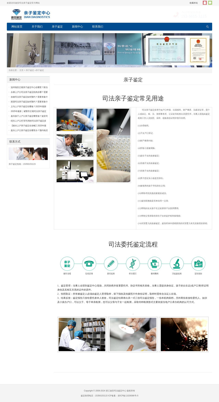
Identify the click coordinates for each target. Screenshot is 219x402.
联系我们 (97, 26)
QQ (205, 3)
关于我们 (37, 26)
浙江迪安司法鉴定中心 (116, 391)
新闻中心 (77, 26)
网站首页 (16, 26)
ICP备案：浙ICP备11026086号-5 (123, 395)
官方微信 (210, 3)
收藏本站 (194, 3)
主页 (21, 70)
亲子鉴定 (57, 26)
